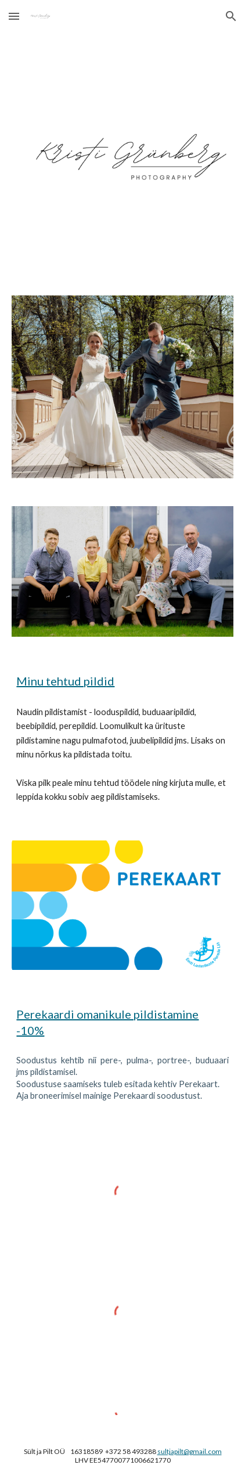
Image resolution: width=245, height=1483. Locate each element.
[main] (122, 681)
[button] (14, 16)
